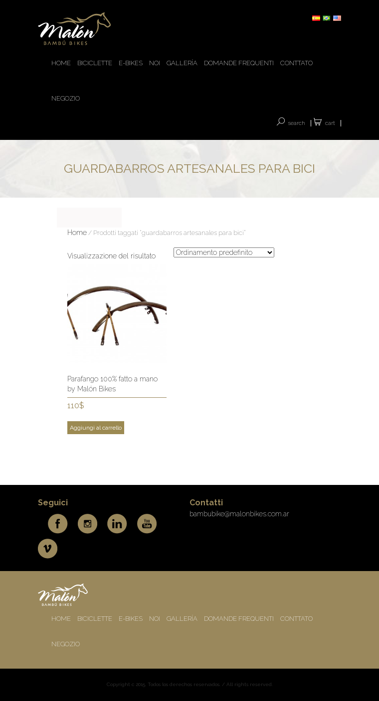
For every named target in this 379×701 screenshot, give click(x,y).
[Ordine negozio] (224, 252)
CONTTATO (296, 63)
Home (77, 232)
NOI (154, 63)
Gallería (182, 63)
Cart (330, 123)
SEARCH (296, 123)
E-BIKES (131, 63)
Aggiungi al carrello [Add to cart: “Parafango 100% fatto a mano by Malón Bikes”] (96, 427)
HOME (61, 63)
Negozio (65, 98)
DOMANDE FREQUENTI (239, 63)
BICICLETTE (94, 63)
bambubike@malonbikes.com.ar (239, 514)
